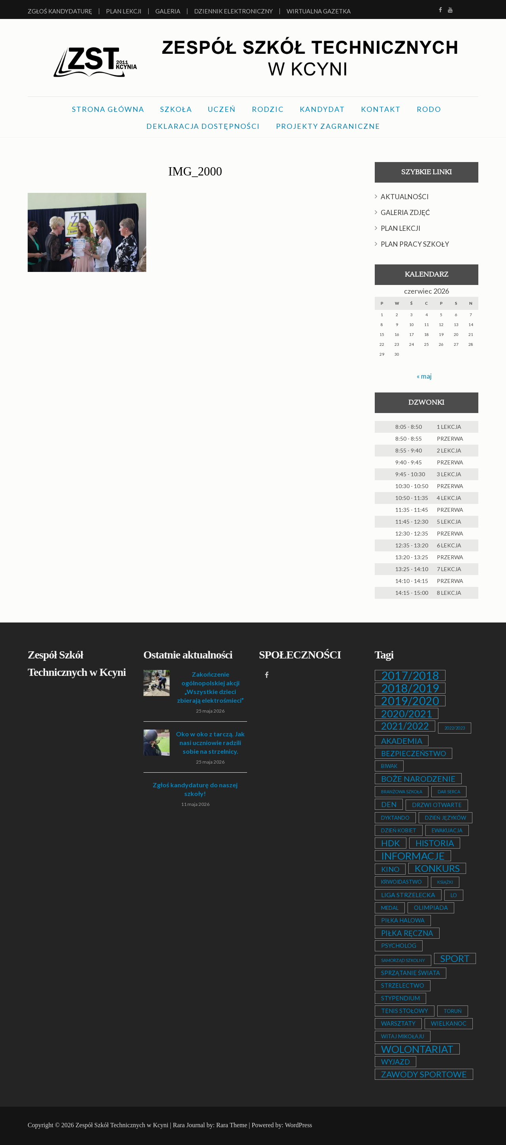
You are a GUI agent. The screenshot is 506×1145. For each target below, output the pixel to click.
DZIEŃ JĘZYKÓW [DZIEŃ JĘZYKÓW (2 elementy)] (445, 818)
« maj (424, 376)
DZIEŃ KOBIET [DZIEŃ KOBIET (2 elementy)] (398, 830)
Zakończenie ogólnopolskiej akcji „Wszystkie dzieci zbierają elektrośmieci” (210, 687)
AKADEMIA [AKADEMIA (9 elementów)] (401, 740)
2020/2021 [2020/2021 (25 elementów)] (406, 713)
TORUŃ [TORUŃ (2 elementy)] (453, 1011)
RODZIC (268, 109)
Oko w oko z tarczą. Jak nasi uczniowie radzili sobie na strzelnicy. (210, 742)
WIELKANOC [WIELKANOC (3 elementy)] (448, 1023)
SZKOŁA (176, 109)
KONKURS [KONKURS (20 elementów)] (437, 868)
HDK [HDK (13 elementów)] (390, 843)
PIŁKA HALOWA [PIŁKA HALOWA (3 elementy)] (403, 920)
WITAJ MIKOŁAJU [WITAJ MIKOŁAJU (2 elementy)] (402, 1036)
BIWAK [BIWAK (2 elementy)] (389, 766)
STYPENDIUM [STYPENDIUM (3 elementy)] (400, 998)
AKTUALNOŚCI (405, 196)
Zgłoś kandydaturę (60, 11)
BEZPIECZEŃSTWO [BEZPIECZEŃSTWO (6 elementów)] (413, 753)
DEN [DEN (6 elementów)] (388, 804)
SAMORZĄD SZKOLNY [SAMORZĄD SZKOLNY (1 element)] (403, 960)
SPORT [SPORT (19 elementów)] (455, 958)
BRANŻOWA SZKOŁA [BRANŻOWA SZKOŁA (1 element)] (401, 791)
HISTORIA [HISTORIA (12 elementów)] (434, 843)
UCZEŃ (222, 109)
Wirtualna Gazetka (319, 11)
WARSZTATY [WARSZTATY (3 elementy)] (398, 1023)
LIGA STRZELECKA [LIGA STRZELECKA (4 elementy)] (408, 894)
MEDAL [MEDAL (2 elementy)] (389, 908)
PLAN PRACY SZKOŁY (415, 244)
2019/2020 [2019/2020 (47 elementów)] (410, 700)
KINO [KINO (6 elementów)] (390, 869)
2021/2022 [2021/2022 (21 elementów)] (405, 726)
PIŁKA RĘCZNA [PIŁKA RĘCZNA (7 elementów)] (407, 933)
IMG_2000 (195, 171)
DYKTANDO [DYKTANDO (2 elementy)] (395, 818)
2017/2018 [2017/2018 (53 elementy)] (410, 675)
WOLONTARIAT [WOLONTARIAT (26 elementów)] (417, 1048)
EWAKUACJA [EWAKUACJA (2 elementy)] (447, 830)
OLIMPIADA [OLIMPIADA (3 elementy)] (431, 907)
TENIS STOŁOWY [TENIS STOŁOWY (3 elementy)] (404, 1010)
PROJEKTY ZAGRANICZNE (328, 126)
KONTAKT (381, 109)
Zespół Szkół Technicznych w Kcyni (122, 1125)
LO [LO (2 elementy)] (454, 895)
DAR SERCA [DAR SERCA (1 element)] (449, 791)
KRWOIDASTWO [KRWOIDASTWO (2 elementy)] (401, 882)
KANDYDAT (322, 109)
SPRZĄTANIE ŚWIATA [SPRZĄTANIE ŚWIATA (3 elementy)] (410, 973)
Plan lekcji (124, 11)
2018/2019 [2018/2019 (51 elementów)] (410, 688)
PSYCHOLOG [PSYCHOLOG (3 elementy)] (398, 945)
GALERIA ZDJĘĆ (405, 212)
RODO (429, 109)
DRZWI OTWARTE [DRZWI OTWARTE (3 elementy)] (437, 805)
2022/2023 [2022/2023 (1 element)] (454, 727)
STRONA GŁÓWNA (108, 109)
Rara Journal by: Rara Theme (210, 1125)
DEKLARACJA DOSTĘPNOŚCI (203, 126)
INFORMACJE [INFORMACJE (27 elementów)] (413, 855)
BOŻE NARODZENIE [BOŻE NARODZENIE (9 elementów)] (418, 778)
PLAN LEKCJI (400, 228)
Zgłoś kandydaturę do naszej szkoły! (195, 789)
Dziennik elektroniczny (233, 11)
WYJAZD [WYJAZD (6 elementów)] (395, 1061)
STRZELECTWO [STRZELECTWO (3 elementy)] (402, 985)
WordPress (298, 1125)
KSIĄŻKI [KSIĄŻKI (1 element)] (445, 882)
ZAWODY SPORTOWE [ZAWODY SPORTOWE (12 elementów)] (424, 1074)
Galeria (167, 11)
